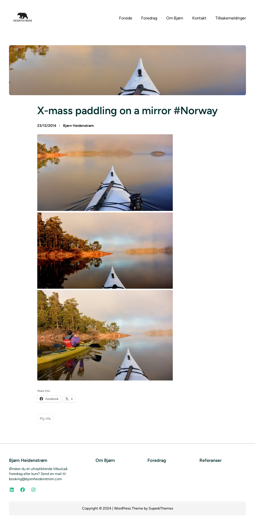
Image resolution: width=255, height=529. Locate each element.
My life (45, 418)
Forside (125, 18)
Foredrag (156, 460)
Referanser (210, 460)
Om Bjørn (105, 460)
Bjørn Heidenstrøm (78, 125)
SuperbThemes (161, 508)
